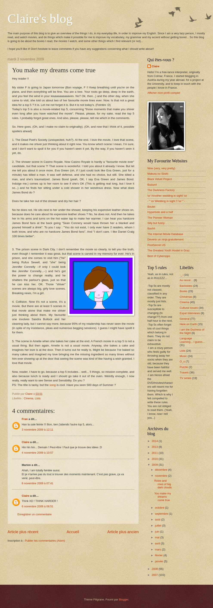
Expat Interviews (190, 313)
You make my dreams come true (162, 497)
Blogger (123, 599)
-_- (181, 274)
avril (158, 543)
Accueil (72, 532)
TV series (185, 378)
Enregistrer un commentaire (34, 514)
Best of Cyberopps (158, 256)
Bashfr (151, 228)
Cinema (28, 398)
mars (158, 549)
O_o (182, 361)
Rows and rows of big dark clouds (163, 484)
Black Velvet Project (159, 179)
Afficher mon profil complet (163, 92)
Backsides (186, 285)
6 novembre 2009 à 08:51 (37, 506)
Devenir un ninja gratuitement (165, 239)
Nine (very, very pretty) (161, 168)
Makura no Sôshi (157, 173)
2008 (155, 568)
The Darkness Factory (161, 190)
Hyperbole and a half (160, 212)
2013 (155, 446)
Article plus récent (23, 532)
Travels (184, 372)
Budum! (152, 184)
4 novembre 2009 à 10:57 (37, 452)
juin (157, 531)
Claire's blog (40, 18)
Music (183, 356)
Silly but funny (156, 223)
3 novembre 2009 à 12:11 (37, 429)
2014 (155, 441)
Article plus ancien (123, 532)
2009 (155, 464)
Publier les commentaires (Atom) (45, 540)
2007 (155, 575)
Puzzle (184, 367)
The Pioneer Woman (160, 217)
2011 (155, 452)
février (159, 555)
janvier (159, 561)
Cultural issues (189, 307)
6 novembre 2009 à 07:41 (37, 483)
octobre (160, 507)
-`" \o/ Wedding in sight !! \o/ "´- (166, 201)
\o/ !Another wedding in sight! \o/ (167, 195)
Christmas (186, 296)
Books (183, 291)
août (158, 519)
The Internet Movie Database (165, 234)
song (52, 385)
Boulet (151, 206)
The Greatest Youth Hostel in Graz (168, 250)
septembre (162, 513)
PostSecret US (156, 245)
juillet (158, 525)
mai (157, 537)
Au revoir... (186, 280)
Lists (37, 398)
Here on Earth (188, 324)
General (185, 318)
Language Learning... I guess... (192, 340)
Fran (25, 419)
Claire (25, 442)
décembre (161, 469)
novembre (161, 475)
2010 (155, 459)
